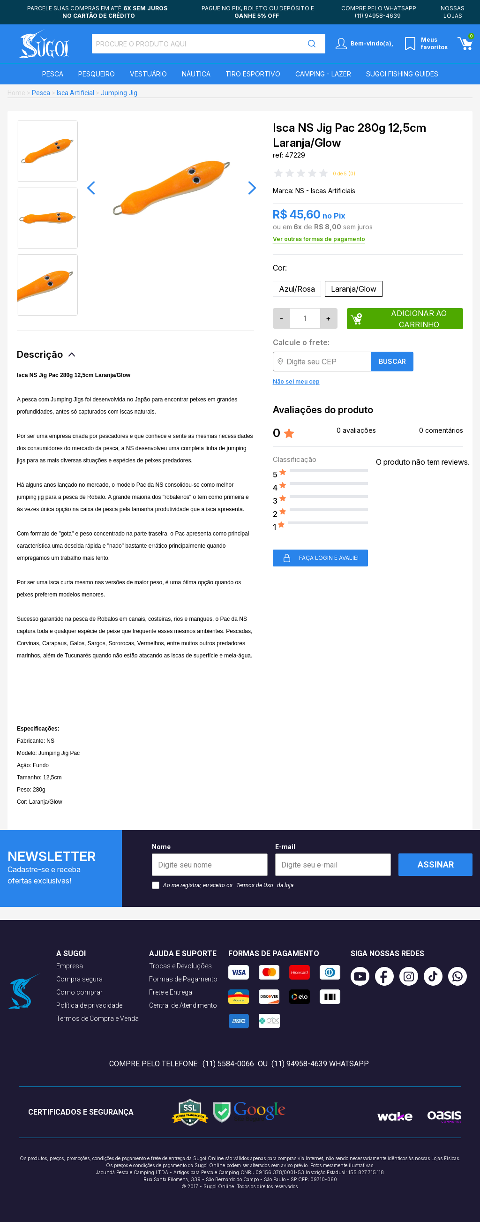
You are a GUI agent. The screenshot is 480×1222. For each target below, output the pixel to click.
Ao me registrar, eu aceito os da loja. (223, 885)
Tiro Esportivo (252, 74)
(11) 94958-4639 (378, 15)
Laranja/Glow (353, 289)
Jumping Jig (119, 93)
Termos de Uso (254, 885)
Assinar (436, 864)
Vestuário (148, 74)
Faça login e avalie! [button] (320, 558)
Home (16, 93)
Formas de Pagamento (183, 979)
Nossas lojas (453, 12)
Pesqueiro (96, 74)
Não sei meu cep (296, 381)
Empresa (69, 966)
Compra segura (79, 979)
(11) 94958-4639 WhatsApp (320, 1063)
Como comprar (79, 992)
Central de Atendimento (183, 1005)
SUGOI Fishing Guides (402, 74)
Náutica (196, 74)
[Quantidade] (305, 318)
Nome (210, 859)
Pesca (52, 74)
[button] (91, 188)
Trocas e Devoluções (180, 966)
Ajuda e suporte (183, 953)
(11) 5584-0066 (228, 1063)
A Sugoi (71, 953)
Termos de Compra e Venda (97, 1018)
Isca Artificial (75, 93)
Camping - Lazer (323, 74)
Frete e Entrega (170, 992)
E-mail (333, 859)
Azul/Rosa (297, 289)
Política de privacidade (89, 1005)
